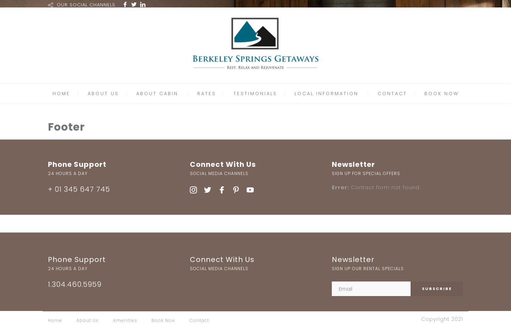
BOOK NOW (441, 93)
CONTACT (392, 93)
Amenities (125, 320)
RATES (206, 93)
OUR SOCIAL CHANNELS (86, 4)
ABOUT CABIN (157, 93)
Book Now (163, 320)
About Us (87, 320)
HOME (61, 93)
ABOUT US (103, 93)
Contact (199, 320)
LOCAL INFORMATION (326, 93)
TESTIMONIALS (255, 93)
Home (55, 320)
